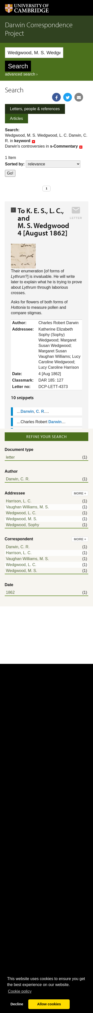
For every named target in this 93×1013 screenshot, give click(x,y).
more (80, 493)
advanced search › (21, 74)
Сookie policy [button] (19, 991)
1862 (10, 592)
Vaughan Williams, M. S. (27, 507)
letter (10, 457)
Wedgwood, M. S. (21, 519)
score (53, 164)
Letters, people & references (35, 109)
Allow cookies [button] (49, 1004)
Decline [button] (16, 1004)
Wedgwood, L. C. (21, 513)
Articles (16, 118)
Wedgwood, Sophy (22, 525)
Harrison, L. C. (18, 501)
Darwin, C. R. (18, 479)
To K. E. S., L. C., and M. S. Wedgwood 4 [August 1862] (45, 221)
